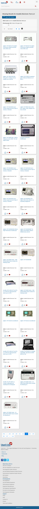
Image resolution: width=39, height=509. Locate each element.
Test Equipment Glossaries (8, 492)
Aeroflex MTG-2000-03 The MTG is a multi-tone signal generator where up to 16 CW (10, 292)
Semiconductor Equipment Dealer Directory (12, 473)
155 (33, 433)
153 (26, 433)
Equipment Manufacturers (8, 486)
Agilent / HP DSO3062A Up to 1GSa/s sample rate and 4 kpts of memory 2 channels (10, 169)
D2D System (5, 475)
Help (4, 497)
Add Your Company (7, 465)
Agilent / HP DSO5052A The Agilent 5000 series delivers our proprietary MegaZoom (27, 200)
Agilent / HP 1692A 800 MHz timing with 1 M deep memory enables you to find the (9, 78)
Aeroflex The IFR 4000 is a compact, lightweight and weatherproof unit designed (9, 383)
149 (13, 433)
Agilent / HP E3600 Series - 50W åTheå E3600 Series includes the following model (27, 292)
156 (4, 436)
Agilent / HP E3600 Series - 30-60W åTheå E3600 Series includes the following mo (10, 414)
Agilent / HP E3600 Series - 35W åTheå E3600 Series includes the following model (10, 261)
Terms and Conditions (7, 503)
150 (16, 433)
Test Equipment (6, 480)
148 (9, 433)
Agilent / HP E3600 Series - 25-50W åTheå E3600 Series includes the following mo (27, 383)
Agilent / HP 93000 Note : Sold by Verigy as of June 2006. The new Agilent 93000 (10, 139)
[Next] (10, 436)
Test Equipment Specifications (9, 488)
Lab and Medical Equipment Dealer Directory (12, 471)
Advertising (5, 477)
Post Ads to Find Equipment (9, 490)
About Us (3, 451)
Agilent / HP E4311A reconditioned (27, 320)
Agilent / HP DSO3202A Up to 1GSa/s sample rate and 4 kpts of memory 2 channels (10, 108)
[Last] (13, 436)
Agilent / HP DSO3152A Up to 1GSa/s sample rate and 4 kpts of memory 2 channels (10, 200)
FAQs (4, 495)
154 (30, 433)
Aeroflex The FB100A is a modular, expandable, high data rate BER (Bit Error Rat (27, 353)
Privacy (4, 501)
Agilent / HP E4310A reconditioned (10, 320)
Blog (2, 455)
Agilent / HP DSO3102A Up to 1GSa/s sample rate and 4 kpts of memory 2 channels (27, 169)
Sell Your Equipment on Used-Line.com (11, 467)
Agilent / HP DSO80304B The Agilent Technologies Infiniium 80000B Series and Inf (26, 230)
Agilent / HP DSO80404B (25, 259)
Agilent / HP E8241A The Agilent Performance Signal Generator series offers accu (10, 47)
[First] (4, 434)
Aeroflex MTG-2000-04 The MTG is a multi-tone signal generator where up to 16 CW (10, 353)
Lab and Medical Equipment (9, 482)
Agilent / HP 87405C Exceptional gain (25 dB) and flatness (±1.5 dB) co (27, 78)
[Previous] (7, 434)
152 (23, 433)
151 (20, 433)
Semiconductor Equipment (8, 484)
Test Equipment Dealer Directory (10, 469)
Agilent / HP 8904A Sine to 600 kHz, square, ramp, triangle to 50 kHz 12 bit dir (27, 108)
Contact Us (5, 499)
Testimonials (4, 453)
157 (7, 436)
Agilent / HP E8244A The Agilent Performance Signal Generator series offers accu (27, 47)
